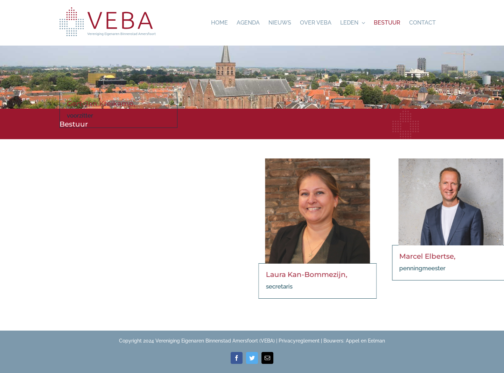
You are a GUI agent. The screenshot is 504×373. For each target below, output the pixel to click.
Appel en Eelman (365, 341)
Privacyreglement (299, 341)
